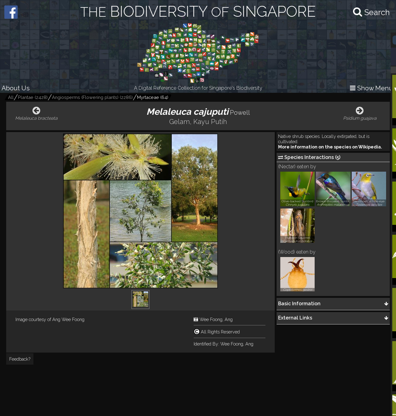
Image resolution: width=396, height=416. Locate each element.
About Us (16, 88)
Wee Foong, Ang (216, 319)
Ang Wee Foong (68, 319)
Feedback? (19, 359)
